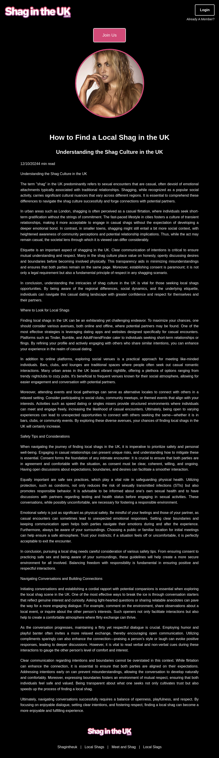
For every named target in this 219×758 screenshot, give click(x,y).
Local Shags (94, 747)
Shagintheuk (67, 747)
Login (205, 10)
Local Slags (152, 747)
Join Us (109, 35)
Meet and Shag (124, 747)
